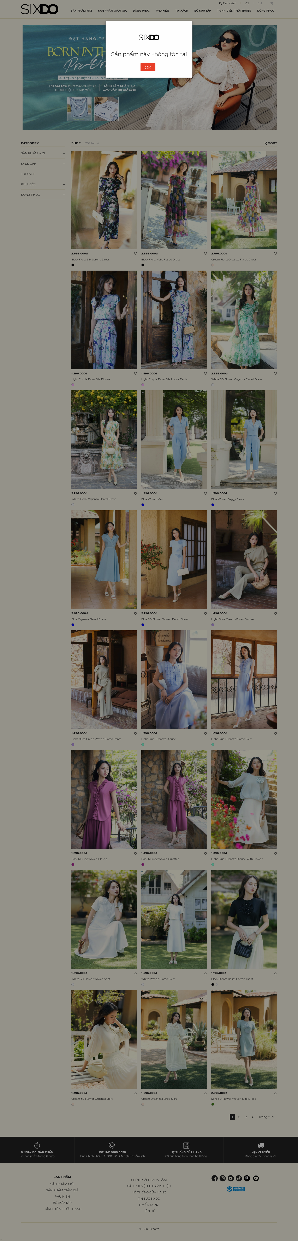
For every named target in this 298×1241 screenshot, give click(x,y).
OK (148, 67)
